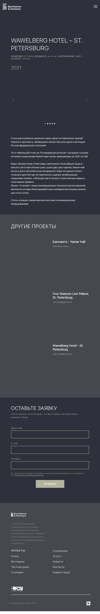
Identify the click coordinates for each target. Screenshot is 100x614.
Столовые (17, 572)
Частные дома (20, 567)
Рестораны (17, 561)
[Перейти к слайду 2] (47, 123)
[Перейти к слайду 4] (52, 123)
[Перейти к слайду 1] (45, 123)
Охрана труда (61, 572)
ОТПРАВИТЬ (50, 484)
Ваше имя (16, 428)
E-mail (14, 443)
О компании (60, 550)
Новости (58, 561)
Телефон (16, 458)
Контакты (58, 567)
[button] (29, 475)
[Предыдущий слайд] (13, 99)
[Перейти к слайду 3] (50, 123)
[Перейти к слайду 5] (54, 123)
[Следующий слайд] (86, 99)
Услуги (57, 556)
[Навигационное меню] (95, 6)
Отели (15, 556)
